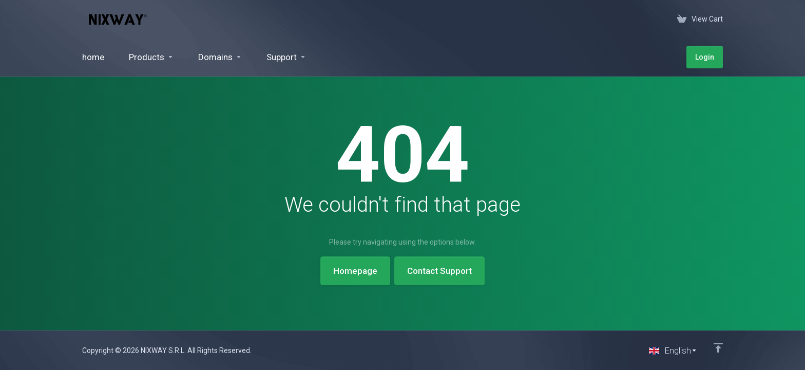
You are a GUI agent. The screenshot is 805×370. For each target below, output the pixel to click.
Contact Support (439, 271)
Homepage (355, 271)
